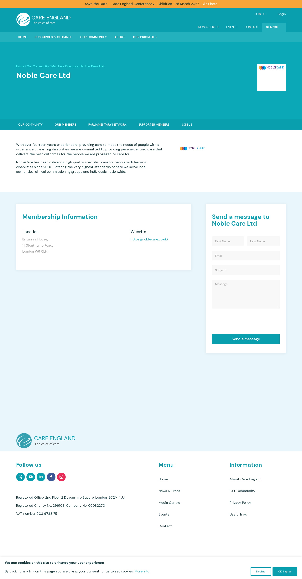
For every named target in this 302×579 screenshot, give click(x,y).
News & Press (208, 27)
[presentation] (241, 322)
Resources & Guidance (53, 37)
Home (22, 37)
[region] (151, 568)
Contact (252, 27)
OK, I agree (285, 571)
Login (282, 14)
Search (272, 27)
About (119, 37)
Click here (209, 4)
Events (231, 27)
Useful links (238, 514)
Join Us (260, 14)
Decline (260, 571)
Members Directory (65, 66)
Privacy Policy (240, 503)
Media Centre (169, 503)
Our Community (93, 37)
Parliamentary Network (107, 125)
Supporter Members (153, 125)
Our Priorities (145, 37)
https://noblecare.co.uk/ (149, 239)
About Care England (246, 479)
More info (142, 571)
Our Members (65, 125)
